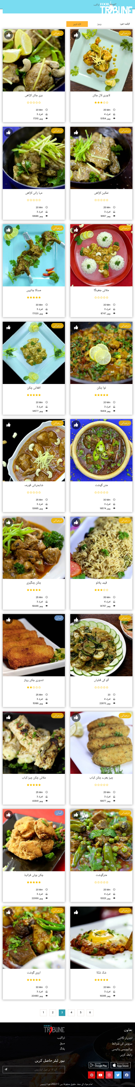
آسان (59, 618)
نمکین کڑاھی (101, 192)
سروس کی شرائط (122, 1043)
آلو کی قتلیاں (101, 680)
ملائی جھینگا (101, 290)
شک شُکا (101, 972)
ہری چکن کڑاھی (34, 95)
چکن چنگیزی (33, 582)
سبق (62, 1043)
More (113, 5)
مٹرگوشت (101, 875)
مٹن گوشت (101, 485)
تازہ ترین (77, 24)
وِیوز (99, 24)
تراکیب (96, 5)
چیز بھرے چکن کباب (101, 777)
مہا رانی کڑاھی (33, 192)
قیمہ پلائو (101, 582)
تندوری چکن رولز (34, 680)
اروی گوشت (34, 972)
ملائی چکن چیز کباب (34, 777)
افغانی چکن (34, 387)
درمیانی (57, 33)
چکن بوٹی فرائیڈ (33, 875)
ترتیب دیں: (125, 24)
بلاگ (62, 1049)
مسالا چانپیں (33, 290)
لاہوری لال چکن (101, 95)
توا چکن (101, 387)
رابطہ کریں (126, 1055)
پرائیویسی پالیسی (122, 1049)
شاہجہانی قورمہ (33, 485)
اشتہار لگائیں (124, 1038)
